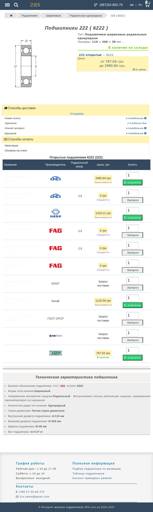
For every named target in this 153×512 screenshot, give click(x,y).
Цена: (81, 58)
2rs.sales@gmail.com (34, 496)
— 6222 (96, 54)
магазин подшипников (69, 507)
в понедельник (136, 118)
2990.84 (111, 66)
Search (16, 5)
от (103, 61)
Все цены (139, 69)
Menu (7, 3)
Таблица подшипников (88, 473)
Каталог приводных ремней (92, 478)
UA (132, 5)
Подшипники (29, 15)
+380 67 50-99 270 (31, 491)
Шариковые (53, 15)
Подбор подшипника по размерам (97, 468)
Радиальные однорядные (86, 15)
